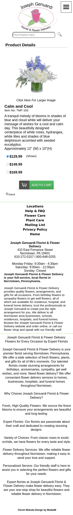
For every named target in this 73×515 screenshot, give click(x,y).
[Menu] (66, 7)
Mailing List (35, 225)
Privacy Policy (35, 229)
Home (35, 234)
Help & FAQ (35, 211)
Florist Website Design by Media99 (37, 510)
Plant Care (35, 220)
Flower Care (34, 215)
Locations (35, 206)
